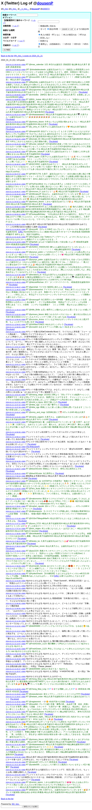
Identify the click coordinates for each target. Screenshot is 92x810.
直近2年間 (53, 29)
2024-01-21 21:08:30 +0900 (16, 603)
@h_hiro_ (16, 804)
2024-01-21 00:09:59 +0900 (16, 107)
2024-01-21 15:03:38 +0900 (16, 447)
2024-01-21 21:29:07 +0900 (16, 697)
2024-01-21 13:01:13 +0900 (16, 390)
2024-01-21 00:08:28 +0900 (16, 82)
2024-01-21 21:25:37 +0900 (16, 669)
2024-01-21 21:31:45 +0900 (16, 749)
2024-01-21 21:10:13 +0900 (16, 613)
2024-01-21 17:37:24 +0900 (16, 529)
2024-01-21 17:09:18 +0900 (16, 476)
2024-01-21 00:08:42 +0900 (16, 90)
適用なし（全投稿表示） (51, 44)
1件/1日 (68, 44)
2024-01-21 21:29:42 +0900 (16, 704)
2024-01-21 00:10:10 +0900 (16, 115)
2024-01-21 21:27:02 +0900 (16, 676)
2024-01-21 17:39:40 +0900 (16, 566)
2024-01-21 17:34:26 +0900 (16, 489)
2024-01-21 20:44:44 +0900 (16, 574)
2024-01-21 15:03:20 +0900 (16, 442)
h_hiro (5, 9)
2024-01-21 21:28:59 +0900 (16, 689)
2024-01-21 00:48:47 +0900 (16, 192)
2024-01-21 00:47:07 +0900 (16, 174)
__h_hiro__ (24, 9)
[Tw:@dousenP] (33, 447)
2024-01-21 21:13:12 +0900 (16, 631)
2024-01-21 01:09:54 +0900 (16, 229)
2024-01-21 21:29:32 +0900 (16, 702)
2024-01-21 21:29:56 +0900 (16, 712)
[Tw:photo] (25, 80)
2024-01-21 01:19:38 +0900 (16, 247)
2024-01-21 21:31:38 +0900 (16, 744)
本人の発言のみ (70, 35)
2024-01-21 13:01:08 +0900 (16, 332)
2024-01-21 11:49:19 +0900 (16, 310)
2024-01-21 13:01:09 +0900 (16, 339)
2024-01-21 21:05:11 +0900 (16, 586)
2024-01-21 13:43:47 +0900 (16, 412)
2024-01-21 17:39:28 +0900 (16, 558)
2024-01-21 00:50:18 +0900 (16, 207)
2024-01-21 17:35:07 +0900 (16, 511)
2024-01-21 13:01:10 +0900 (16, 347)
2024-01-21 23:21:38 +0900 (16, 765)
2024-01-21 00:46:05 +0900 (16, 152)
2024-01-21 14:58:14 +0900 (16, 437)
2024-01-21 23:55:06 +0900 (16, 782)
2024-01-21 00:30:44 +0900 (16, 131)
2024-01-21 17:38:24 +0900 (16, 546)
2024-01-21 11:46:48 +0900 (16, 252)
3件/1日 (77, 44)
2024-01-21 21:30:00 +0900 (16, 717)
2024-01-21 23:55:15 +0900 (16, 790)
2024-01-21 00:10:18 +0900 (16, 122)
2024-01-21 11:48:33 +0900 (16, 290)
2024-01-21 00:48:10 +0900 (16, 184)
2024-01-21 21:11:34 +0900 (16, 621)
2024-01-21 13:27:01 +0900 (16, 402)
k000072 (46, 9)
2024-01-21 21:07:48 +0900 (16, 598)
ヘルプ (15, 26)
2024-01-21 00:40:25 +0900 (16, 139)
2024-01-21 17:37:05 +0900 (16, 518)
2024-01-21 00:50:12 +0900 (16, 202)
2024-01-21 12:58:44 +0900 (16, 319)
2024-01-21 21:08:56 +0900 (16, 608)
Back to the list (7, 56)
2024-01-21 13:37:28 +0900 (16, 407)
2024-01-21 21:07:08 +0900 (16, 593)
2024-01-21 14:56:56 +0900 (16, 432)
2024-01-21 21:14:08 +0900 (16, 636)
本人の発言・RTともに (50, 35)
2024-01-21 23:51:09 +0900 (16, 775)
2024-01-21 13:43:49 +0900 (16, 417)
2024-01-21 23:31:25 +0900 (16, 770)
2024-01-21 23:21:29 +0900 (16, 762)
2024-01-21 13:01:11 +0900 (16, 364)
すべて (43, 29)
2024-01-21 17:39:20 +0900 (16, 551)
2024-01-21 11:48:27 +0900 (16, 287)
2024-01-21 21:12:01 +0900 (16, 626)
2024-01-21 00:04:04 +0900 (16, 65)
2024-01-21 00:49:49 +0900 (16, 194)
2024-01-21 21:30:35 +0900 (16, 722)
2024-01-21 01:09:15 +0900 (16, 224)
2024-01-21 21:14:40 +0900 (16, 641)
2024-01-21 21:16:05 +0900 (16, 649)
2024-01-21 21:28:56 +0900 (16, 679)
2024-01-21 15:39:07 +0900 (16, 469)
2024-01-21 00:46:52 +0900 (16, 164)
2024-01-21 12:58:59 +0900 (16, 327)
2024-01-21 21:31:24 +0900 (16, 739)
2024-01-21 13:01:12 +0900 (16, 372)
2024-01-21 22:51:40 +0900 (16, 757)
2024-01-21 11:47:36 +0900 (16, 275)
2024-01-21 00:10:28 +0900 (16, 127)
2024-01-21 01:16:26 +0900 (16, 237)
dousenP (45, 3)
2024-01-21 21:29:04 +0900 (16, 694)
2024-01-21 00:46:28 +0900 (16, 157)
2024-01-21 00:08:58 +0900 (16, 95)
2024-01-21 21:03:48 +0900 (16, 581)
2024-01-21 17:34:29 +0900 (16, 499)
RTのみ (83, 35)
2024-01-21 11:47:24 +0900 (16, 267)
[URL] (20, 97)
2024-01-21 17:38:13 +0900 (16, 541)
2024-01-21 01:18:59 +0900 (16, 242)
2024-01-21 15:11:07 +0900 (16, 449)
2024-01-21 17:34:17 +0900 (16, 481)
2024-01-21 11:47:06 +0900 (16, 260)
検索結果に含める (48, 26)
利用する (44, 41)
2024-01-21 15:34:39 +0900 (16, 461)
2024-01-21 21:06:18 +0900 (16, 588)
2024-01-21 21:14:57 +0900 (16, 644)
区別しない (45, 38)
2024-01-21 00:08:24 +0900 (16, 77)
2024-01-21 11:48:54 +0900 (16, 300)
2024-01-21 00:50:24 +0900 (16, 214)
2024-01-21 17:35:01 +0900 (16, 506)
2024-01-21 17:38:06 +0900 (16, 534)
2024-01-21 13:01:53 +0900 (16, 395)
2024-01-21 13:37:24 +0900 (16, 405)
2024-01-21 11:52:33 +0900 (16, 314)
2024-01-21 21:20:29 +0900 (16, 664)
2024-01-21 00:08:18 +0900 (16, 70)
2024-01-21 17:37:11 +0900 (16, 523)
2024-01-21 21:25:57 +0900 (16, 671)
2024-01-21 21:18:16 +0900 (16, 654)
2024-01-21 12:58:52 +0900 (16, 324)
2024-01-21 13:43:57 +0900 (16, 422)
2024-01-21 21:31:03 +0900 (16, 729)
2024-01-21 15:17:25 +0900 (16, 454)
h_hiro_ (14, 9)
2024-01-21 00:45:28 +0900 (16, 144)
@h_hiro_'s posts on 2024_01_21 (28, 56)
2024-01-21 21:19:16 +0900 (16, 659)
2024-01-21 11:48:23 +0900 (16, 282)
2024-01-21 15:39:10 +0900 (16, 473)
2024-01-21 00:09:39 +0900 (16, 99)
